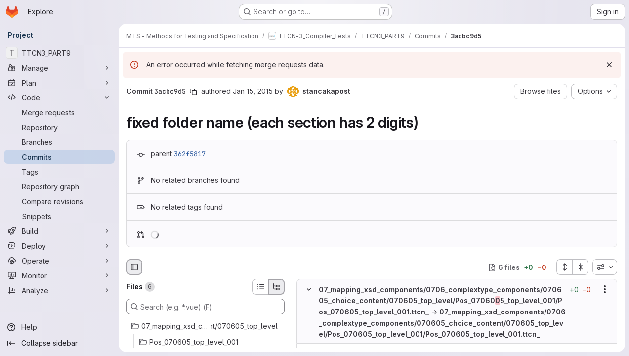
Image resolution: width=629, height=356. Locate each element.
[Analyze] (59, 290)
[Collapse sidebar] (59, 343)
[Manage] (59, 68)
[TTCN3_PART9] (59, 53)
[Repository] (59, 127)
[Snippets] (59, 216)
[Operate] (59, 260)
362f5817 (190, 153)
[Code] (59, 97)
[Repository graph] (59, 186)
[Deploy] (59, 246)
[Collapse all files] (580, 267)
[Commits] (59, 157)
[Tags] (59, 171)
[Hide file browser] (134, 267)
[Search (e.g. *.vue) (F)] (205, 306)
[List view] (260, 287)
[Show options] (605, 290)
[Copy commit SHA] (193, 92)
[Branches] (59, 142)
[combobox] (604, 267)
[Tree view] (277, 287)
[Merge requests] (59, 112)
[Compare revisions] (59, 201)
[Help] (59, 327)
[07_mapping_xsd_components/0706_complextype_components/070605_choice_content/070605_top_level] (205, 326)
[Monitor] (59, 275)
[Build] (59, 231)
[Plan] (59, 82)
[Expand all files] (564, 267)
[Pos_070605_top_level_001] (205, 342)
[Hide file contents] (309, 290)
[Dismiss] (609, 65)
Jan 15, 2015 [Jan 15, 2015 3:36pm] (253, 91)
